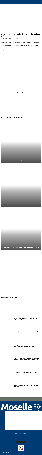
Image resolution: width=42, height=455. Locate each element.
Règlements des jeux (17, 434)
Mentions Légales (25, 434)
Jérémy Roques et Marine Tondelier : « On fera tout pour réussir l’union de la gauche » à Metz (26, 345)
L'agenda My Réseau (21, 441)
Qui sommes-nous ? (17, 433)
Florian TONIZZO (8, 38)
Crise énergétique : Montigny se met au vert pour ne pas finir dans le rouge (21, 248)
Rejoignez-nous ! (25, 433)
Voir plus (21, 393)
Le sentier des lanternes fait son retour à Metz (25, 372)
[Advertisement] (21, 107)
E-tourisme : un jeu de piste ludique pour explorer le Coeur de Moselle (21, 205)
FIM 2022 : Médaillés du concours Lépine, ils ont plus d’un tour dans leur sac (21, 160)
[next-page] (4, 253)
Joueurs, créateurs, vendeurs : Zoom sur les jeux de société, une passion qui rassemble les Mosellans (26, 359)
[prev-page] (2, 253)
